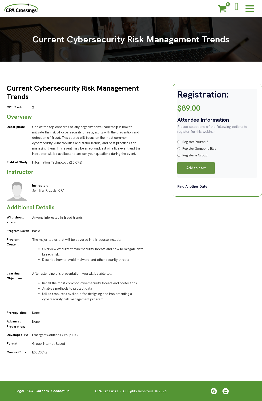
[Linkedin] (225, 391)
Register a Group (192, 155)
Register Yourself (192, 142)
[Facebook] (214, 391)
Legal (19, 390)
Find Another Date (192, 186)
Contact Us (60, 390)
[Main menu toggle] (250, 8)
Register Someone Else (196, 148)
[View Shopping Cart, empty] (222, 9)
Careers (42, 390)
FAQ (29, 390)
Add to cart (196, 168)
